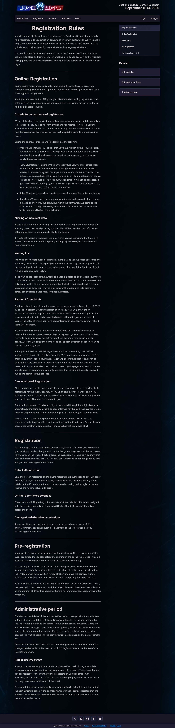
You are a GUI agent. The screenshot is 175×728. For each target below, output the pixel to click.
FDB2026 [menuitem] (22, 18)
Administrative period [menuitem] (130, 53)
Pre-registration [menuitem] (128, 47)
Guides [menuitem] (52, 18)
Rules (86, 726)
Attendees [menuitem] (65, 18)
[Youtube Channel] (100, 718)
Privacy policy (115, 726)
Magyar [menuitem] (154, 18)
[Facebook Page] (93, 718)
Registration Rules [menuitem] (129, 28)
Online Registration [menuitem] (129, 34)
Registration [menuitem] (126, 40)
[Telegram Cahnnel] (87, 718)
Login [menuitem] (143, 18)
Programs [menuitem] (38, 18)
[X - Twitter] (74, 718)
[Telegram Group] (81, 718)
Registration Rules (99, 726)
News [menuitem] (77, 18)
